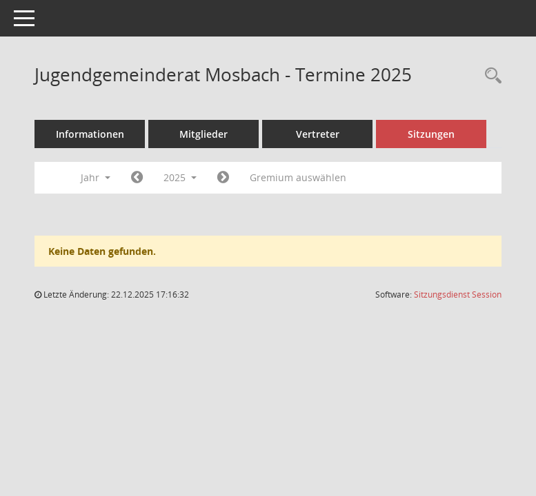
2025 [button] (180, 177)
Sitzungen (431, 134)
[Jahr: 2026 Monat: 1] (223, 177)
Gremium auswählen (298, 177)
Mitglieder (203, 134)
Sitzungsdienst (458, 294)
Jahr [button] (95, 177)
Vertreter (317, 134)
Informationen (90, 134)
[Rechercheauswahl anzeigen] (490, 76)
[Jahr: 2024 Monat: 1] (137, 177)
